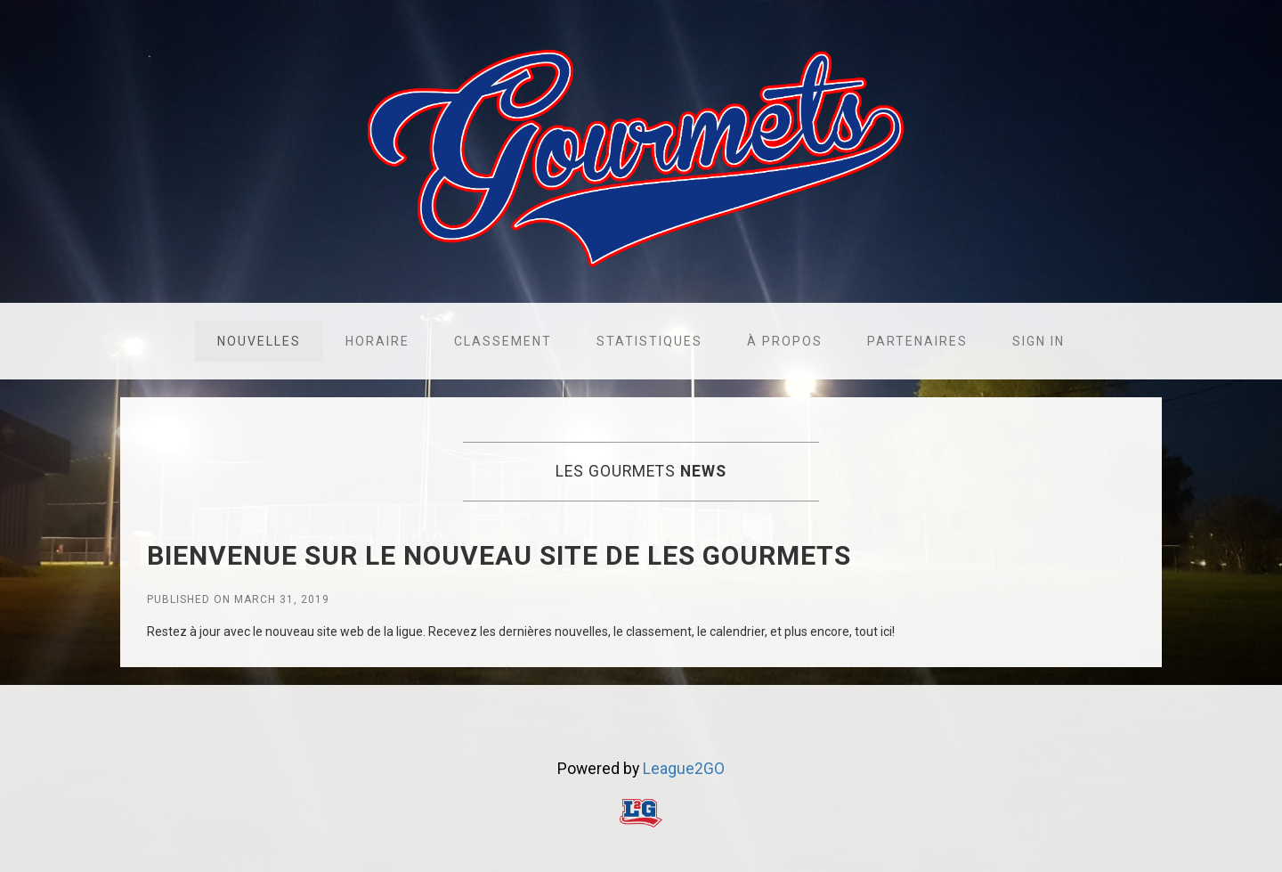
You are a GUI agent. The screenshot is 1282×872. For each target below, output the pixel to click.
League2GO (684, 769)
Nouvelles (259, 341)
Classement (503, 341)
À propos (785, 341)
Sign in (1038, 341)
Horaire (377, 341)
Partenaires (917, 341)
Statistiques (649, 341)
